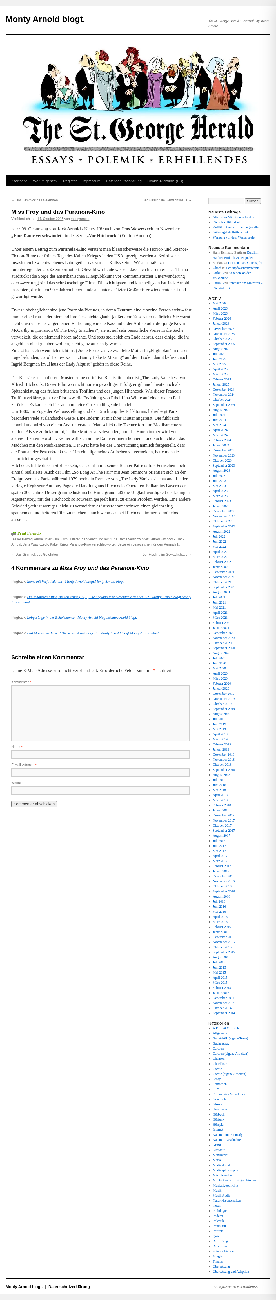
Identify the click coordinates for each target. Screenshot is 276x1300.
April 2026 (220, 308)
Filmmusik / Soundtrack (229, 1094)
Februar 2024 (222, 440)
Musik (217, 1190)
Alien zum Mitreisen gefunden (233, 217)
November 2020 (224, 638)
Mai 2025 (219, 364)
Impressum (91, 181)
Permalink (171, 544)
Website (17, 783)
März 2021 (220, 618)
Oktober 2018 (222, 765)
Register (70, 181)
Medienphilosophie (226, 1170)
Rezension (220, 1246)
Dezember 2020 (223, 633)
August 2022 (221, 531)
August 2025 (221, 349)
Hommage (220, 1109)
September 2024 (224, 405)
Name (17, 747)
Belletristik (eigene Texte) (230, 1038)
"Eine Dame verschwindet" (129, 539)
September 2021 (224, 587)
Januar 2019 (221, 749)
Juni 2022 (219, 542)
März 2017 (220, 861)
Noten (217, 1206)
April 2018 (220, 795)
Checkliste (220, 1064)
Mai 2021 (219, 607)
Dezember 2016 (223, 876)
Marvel (218, 1160)
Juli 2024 (219, 415)
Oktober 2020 (222, 643)
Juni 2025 (219, 359)
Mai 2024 (219, 425)
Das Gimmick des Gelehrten (34, 200)
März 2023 (220, 496)
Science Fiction (223, 1251)
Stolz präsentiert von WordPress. (236, 1287)
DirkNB (218, 273)
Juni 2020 (219, 663)
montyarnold (80, 219)
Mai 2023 (219, 486)
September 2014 (224, 1013)
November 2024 (224, 395)
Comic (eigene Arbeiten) (229, 1074)
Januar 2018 (221, 810)
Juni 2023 (219, 481)
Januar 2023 (221, 506)
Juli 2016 (219, 901)
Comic (217, 1069)
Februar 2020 (222, 683)
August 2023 (221, 471)
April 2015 (220, 978)
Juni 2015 (219, 967)
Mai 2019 (219, 729)
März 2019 (220, 739)
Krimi (64, 539)
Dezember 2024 (223, 389)
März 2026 (220, 313)
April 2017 (220, 856)
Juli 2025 (219, 354)
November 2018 (224, 760)
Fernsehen (220, 1084)
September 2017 (224, 830)
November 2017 (224, 820)
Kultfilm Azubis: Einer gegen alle (236, 227)
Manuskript (220, 1155)
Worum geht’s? (45, 181)
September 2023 (224, 466)
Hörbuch (219, 1114)
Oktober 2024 (222, 400)
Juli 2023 (219, 476)
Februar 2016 (222, 927)
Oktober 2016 (222, 886)
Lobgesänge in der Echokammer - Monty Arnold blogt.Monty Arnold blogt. (82, 617)
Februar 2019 (222, 744)
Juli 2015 (219, 962)
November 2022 (224, 516)
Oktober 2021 (222, 582)
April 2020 (220, 673)
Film (55, 539)
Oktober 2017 (222, 825)
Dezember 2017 (223, 815)
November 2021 (224, 577)
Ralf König (220, 1241)
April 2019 (220, 734)
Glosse (217, 1104)
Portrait (218, 1231)
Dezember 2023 (223, 450)
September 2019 (224, 709)
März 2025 (220, 374)
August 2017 (221, 836)
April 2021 (220, 613)
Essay (217, 1079)
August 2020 (221, 653)
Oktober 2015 (222, 947)
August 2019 (221, 714)
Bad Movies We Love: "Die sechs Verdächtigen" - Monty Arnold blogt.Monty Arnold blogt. (93, 633)
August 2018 (221, 775)
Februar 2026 (222, 318)
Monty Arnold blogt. (45, 19)
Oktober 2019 (222, 704)
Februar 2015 (222, 988)
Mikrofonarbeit (223, 1175)
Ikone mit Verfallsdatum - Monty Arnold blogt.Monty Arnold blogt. (75, 581)
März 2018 (220, 800)
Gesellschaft (221, 1099)
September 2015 (224, 952)
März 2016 (220, 922)
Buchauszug (221, 1043)
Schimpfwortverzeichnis (242, 268)
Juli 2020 (219, 658)
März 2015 (220, 983)
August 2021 (221, 592)
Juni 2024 (219, 420)
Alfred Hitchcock (163, 539)
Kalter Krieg (59, 544)
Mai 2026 (219, 303)
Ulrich (217, 268)
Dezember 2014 (223, 998)
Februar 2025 (222, 379)
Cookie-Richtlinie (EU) (165, 181)
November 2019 (224, 699)
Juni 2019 (219, 724)
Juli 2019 (219, 719)
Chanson (219, 1059)
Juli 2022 (219, 536)
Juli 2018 (219, 780)
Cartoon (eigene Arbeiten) (230, 1054)
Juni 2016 (219, 907)
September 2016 (224, 891)
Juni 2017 (219, 846)
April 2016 (220, 917)
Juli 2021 (219, 597)
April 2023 (220, 491)
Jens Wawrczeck (35, 544)
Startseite (19, 181)
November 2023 (224, 455)
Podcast (218, 1216)
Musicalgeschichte (225, 1185)
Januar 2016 (221, 932)
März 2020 (220, 678)
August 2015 (221, 957)
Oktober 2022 (222, 521)
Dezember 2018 (223, 754)
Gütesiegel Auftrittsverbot (230, 232)
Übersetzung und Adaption (231, 1272)
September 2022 (224, 526)
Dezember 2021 (223, 572)
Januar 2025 (221, 384)
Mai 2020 (219, 668)
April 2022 (220, 552)
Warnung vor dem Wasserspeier (234, 237)
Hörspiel (218, 1125)
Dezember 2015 (223, 937)
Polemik (218, 1221)
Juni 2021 (219, 602)
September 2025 (224, 344)
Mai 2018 (219, 790)
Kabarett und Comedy (228, 1135)
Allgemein (220, 1033)
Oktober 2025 (222, 339)
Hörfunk (218, 1119)
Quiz (216, 1236)
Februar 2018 (222, 805)
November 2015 (224, 942)
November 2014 (224, 1003)
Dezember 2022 (223, 511)
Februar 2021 (222, 623)
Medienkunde (222, 1165)
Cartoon (218, 1048)
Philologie (220, 1211)
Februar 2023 (222, 501)
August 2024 (221, 410)
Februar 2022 (222, 562)
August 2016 (221, 896)
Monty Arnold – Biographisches (234, 1180)
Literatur (76, 539)
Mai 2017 (219, 851)
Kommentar (21, 682)
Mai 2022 (219, 547)
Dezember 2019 (223, 694)
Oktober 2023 (222, 460)
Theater (218, 1261)
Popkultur (219, 1226)
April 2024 (220, 430)
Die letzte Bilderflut (226, 222)
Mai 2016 (219, 912)
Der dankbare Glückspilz (245, 263)
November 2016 (224, 881)
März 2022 (220, 557)
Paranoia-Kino (80, 544)
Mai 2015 (219, 972)
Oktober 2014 (222, 1008)
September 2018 (224, 770)
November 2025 (224, 334)
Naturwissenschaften (227, 1201)
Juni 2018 (219, 785)
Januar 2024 (221, 445)
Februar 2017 (222, 866)
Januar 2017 (221, 871)
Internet (218, 1130)
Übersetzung (221, 1266)
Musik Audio (222, 1195)
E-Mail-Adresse (24, 765)
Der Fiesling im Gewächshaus (167, 200)
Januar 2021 (221, 628)
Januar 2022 (221, 567)
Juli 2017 (219, 841)
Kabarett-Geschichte (227, 1140)
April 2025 (220, 369)
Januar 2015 (221, 993)
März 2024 (220, 435)
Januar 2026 (221, 324)
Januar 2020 (221, 689)
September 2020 (224, 648)
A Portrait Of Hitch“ (227, 1028)
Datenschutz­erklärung (124, 181)
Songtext (219, 1256)
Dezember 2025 (223, 329)
